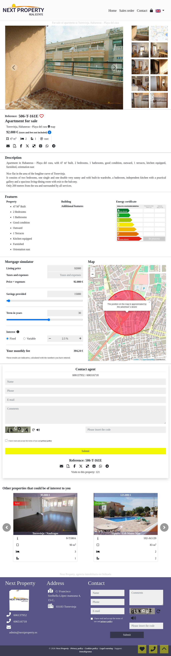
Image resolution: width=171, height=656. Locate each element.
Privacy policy (77, 648)
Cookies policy (92, 648)
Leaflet (136, 359)
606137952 (78, 375)
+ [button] (93, 269)
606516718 (93, 375)
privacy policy (46, 441)
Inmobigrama (85, 651)
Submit (85, 451)
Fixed (13, 338)
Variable (31, 338)
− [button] (93, 274)
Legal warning (106, 648)
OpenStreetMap (148, 359)
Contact (142, 10)
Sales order (126, 10)
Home (112, 10)
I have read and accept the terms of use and (30, 441)
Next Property (62, 648)
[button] (7, 527)
